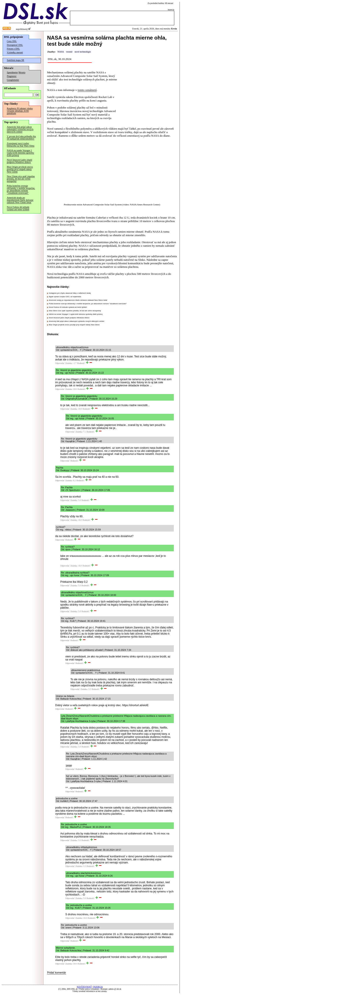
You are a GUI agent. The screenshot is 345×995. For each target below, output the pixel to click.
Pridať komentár (56, 972)
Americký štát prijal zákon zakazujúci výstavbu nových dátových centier (20, 129)
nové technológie (83, 52)
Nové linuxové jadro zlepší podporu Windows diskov (19, 161)
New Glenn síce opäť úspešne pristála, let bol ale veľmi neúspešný (21, 178)
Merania (21, 72)
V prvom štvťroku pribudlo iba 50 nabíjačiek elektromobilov (21, 137)
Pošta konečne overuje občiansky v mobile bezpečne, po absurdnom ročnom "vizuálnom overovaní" (21, 189)
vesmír (69, 52)
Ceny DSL (12, 41)
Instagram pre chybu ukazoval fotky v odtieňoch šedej (70, 293)
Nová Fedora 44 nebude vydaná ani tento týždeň (18, 208)
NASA (60, 52)
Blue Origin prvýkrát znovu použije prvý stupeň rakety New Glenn (20, 169)
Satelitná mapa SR (15, 60)
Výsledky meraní (15, 52)
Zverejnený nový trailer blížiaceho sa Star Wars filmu (20, 144)
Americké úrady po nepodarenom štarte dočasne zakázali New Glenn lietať (20, 200)
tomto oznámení (87, 90)
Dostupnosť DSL (15, 45)
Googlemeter (13, 80)
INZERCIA (98, 987)
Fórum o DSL (13, 48)
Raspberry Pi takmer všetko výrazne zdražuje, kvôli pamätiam (20, 110)
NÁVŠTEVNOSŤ (84, 987)
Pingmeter (12, 76)
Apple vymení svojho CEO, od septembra (65, 297)
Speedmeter (12, 72)
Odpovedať (59, 363)
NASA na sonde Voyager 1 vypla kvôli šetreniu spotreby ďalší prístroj (20, 152)
